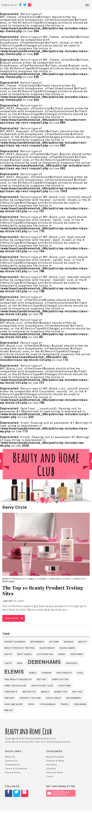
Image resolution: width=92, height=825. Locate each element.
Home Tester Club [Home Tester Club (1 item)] (15, 686)
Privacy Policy (13, 772)
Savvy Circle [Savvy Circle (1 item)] (53, 698)
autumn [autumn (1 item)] (54, 642)
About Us (10, 757)
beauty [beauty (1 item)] (82, 642)
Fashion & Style (55, 760)
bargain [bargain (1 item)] (68, 642)
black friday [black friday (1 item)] (47, 648)
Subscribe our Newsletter (58, 793)
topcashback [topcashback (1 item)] (47, 704)
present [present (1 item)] (9, 698)
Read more (12, 618)
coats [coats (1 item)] (8, 663)
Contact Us (11, 760)
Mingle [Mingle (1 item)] (45, 692)
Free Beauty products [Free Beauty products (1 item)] (18, 679)
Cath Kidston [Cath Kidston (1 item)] (45, 654)
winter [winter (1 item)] (8, 710)
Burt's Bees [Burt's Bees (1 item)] (24, 654)
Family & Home (54, 772)
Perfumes (51, 764)
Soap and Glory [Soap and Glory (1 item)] (13, 704)
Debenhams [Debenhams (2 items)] (44, 662)
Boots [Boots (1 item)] (8, 654)
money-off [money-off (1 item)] (60, 692)
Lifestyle (51, 768)
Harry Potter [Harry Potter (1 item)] (60, 679)
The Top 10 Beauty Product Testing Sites (42, 590)
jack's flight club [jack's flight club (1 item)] (42, 686)
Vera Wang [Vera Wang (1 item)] (80, 704)
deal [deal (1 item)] (20, 663)
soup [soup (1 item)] (31, 704)
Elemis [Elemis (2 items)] (14, 671)
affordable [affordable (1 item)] (37, 642)
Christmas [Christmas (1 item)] (76, 654)
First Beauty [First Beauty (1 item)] (64, 673)
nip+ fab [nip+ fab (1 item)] (77, 692)
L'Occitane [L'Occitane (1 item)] (64, 686)
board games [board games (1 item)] (67, 648)
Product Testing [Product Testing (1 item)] (30, 698)
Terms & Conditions (16, 768)
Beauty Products (55, 757)
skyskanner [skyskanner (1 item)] (73, 698)
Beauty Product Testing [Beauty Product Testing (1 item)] (19, 648)
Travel (49, 776)
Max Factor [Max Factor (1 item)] (29, 692)
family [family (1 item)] (33, 673)
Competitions (12, 764)
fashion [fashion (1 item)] (46, 673)
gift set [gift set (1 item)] (42, 679)
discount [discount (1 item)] (72, 663)
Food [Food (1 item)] (80, 673)
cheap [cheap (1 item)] (61, 654)
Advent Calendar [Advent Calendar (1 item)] (14, 642)
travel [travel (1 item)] (65, 704)
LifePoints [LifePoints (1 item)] (10, 692)
